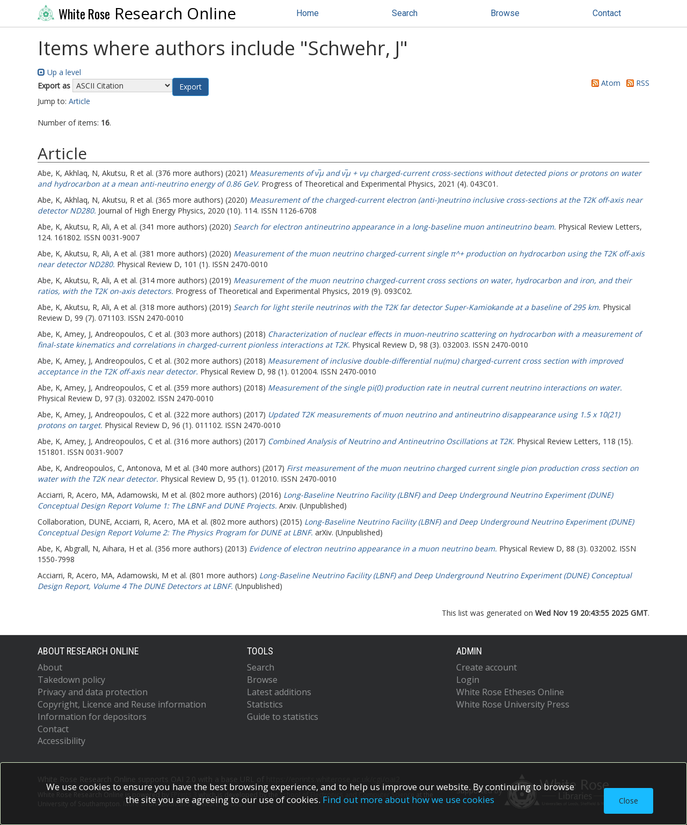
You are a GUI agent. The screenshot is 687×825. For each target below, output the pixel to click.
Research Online (137, 13)
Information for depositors (92, 717)
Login (467, 680)
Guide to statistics (282, 717)
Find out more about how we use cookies (408, 799)
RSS (636, 83)
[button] (190, 87)
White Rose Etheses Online (510, 692)
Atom (604, 83)
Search (405, 13)
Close (628, 800)
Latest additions (279, 692)
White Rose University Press (512, 704)
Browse (505, 13)
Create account (486, 667)
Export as (54, 85)
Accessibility (61, 741)
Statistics (265, 704)
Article (79, 101)
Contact (607, 13)
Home (307, 13)
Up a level (59, 72)
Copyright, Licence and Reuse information (122, 704)
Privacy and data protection (93, 692)
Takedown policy (71, 680)
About (50, 667)
